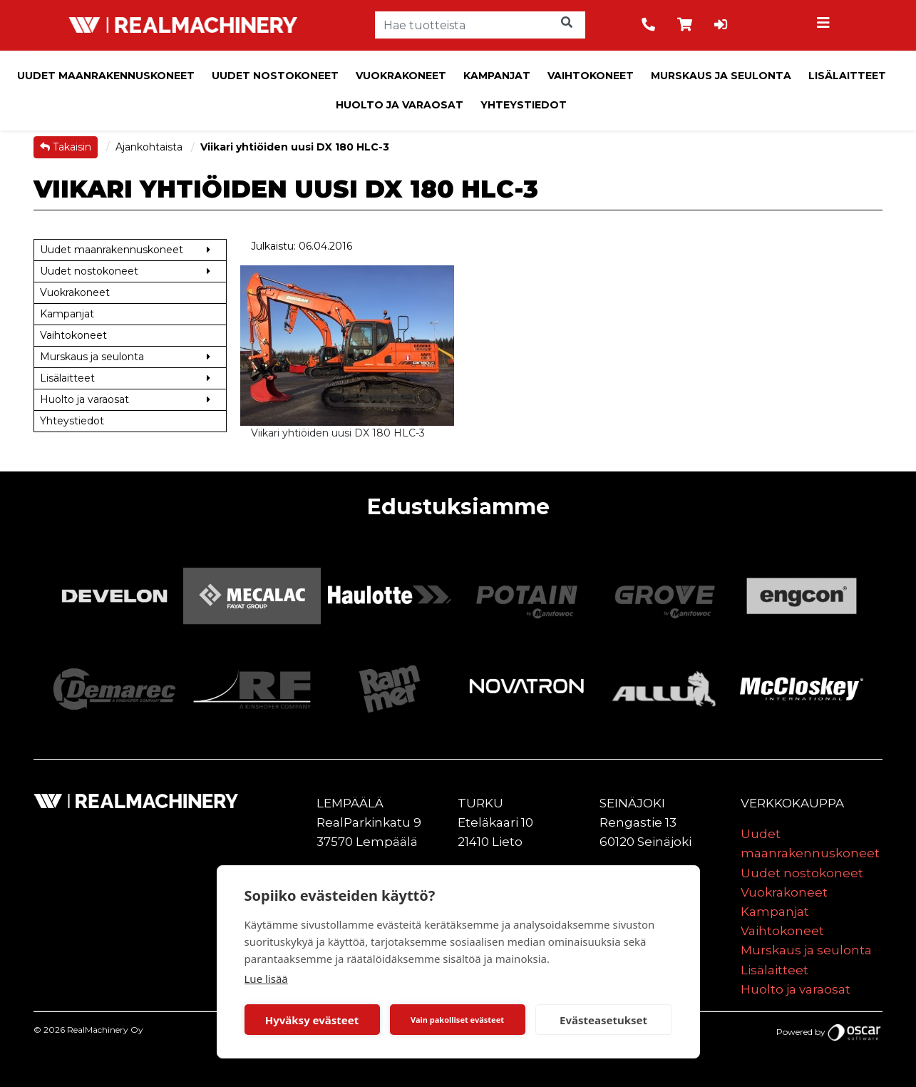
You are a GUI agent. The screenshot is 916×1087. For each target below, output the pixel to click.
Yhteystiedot (523, 104)
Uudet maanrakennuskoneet (106, 75)
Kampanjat (496, 75)
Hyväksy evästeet (312, 1020)
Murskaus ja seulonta (721, 75)
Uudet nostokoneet (275, 75)
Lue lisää (266, 978)
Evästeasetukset (603, 1020)
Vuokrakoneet (401, 75)
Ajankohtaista (150, 147)
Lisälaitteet (847, 75)
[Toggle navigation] (824, 25)
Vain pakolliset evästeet (457, 1019)
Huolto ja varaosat (399, 104)
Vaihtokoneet (590, 75)
